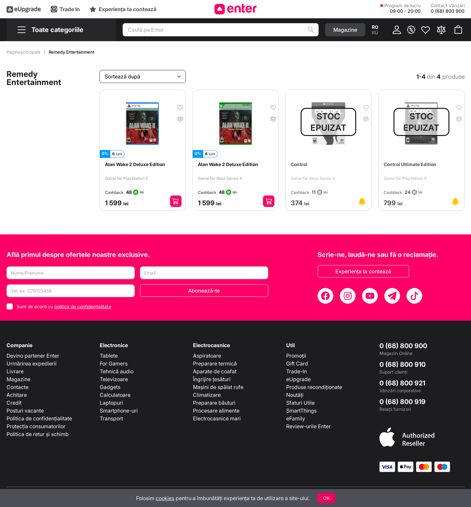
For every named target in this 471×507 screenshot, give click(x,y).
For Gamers (114, 363)
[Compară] (441, 29)
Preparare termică (215, 363)
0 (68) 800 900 (403, 346)
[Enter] (236, 9)
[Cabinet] (397, 30)
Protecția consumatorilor (36, 426)
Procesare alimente (216, 410)
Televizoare (114, 379)
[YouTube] (370, 296)
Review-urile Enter (308, 426)
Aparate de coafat (214, 371)
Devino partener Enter (33, 355)
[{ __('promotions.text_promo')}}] (411, 30)
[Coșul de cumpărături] (458, 29)
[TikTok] (414, 296)
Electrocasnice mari (217, 418)
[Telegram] (392, 296)
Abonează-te (204, 290)
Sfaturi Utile (300, 402)
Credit (14, 402)
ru (375, 32)
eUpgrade (298, 379)
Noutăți (295, 395)
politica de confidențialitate (82, 306)
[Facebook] (325, 296)
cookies (165, 498)
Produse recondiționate (314, 387)
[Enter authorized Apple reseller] (406, 436)
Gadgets (110, 387)
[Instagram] (348, 296)
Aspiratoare (207, 355)
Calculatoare (115, 395)
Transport (111, 418)
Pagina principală (24, 52)
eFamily (295, 418)
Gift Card (297, 363)
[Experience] (123, 9)
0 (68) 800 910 (402, 364)
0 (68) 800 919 (402, 402)
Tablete (109, 355)
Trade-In (296, 371)
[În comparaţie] (178, 118)
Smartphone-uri (119, 410)
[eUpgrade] (24, 9)
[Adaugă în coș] (176, 201)
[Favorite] (425, 30)
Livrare (15, 371)
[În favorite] (178, 107)
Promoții (296, 355)
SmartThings (301, 410)
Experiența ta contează (363, 271)
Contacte (17, 387)
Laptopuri (111, 402)
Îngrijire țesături (212, 379)
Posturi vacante (25, 410)
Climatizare (207, 395)
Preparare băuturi (214, 402)
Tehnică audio (116, 371)
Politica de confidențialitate (39, 418)
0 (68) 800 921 (402, 383)
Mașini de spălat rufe (218, 387)
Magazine (18, 379)
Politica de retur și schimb (38, 434)
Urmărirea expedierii (32, 363)
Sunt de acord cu (64, 306)
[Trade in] (65, 9)
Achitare (17, 395)
